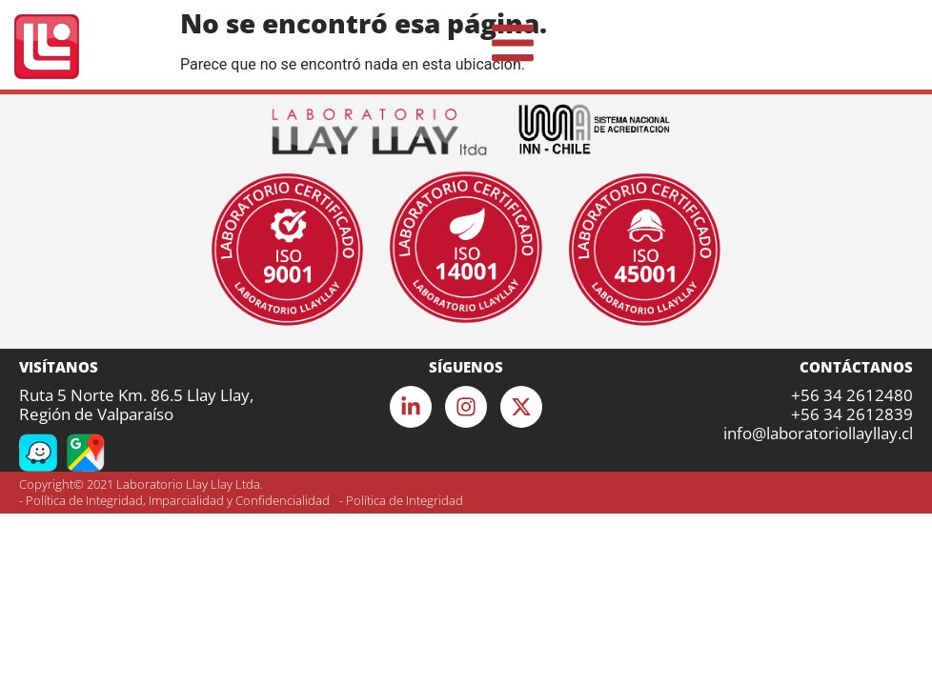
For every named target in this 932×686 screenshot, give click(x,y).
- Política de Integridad (401, 500)
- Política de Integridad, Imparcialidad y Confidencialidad (174, 500)
